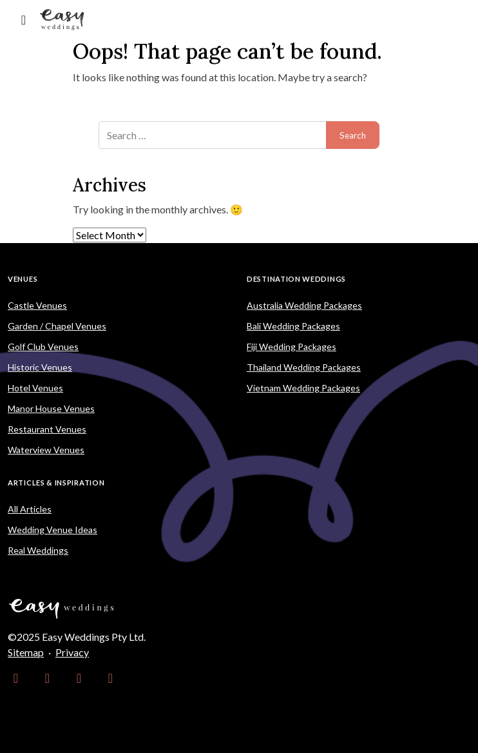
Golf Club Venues (43, 346)
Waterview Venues (46, 449)
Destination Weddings (296, 279)
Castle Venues (37, 305)
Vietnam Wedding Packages (303, 387)
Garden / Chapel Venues (57, 325)
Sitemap (26, 652)
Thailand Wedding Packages (304, 367)
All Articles (30, 509)
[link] (16, 678)
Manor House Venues (51, 408)
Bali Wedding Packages (293, 325)
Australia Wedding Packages (304, 305)
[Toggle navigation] (23, 19)
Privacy (72, 652)
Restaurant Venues (47, 429)
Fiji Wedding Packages (291, 346)
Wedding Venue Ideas (52, 529)
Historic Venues (40, 367)
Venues (22, 279)
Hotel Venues (35, 387)
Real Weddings (38, 550)
